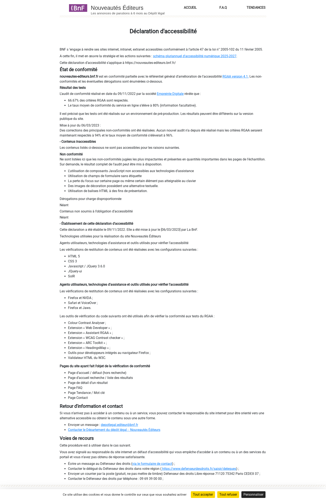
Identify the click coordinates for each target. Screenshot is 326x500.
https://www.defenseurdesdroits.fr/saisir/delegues (198, 469)
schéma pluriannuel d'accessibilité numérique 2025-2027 (194, 56)
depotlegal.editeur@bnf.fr (119, 425)
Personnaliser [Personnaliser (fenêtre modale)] (253, 494)
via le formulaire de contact (152, 464)
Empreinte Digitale (170, 94)
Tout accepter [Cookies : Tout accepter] (203, 494)
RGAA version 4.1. (235, 76)
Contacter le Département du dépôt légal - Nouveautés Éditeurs (114, 430)
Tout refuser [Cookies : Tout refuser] (228, 494)
